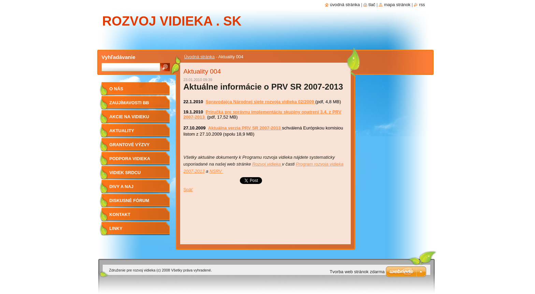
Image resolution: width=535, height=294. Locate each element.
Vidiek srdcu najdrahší (125, 175)
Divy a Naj (122, 186)
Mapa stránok (397, 4)
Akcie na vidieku (129, 116)
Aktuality (122, 130)
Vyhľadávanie (118, 57)
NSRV (215, 171)
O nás (117, 88)
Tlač (371, 4)
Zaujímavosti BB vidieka (129, 105)
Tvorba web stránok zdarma (357, 271)
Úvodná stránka (199, 56)
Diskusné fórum (129, 200)
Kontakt (120, 214)
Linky (116, 228)
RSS (422, 4)
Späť (188, 189)
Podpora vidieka (130, 158)
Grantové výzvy (130, 144)
